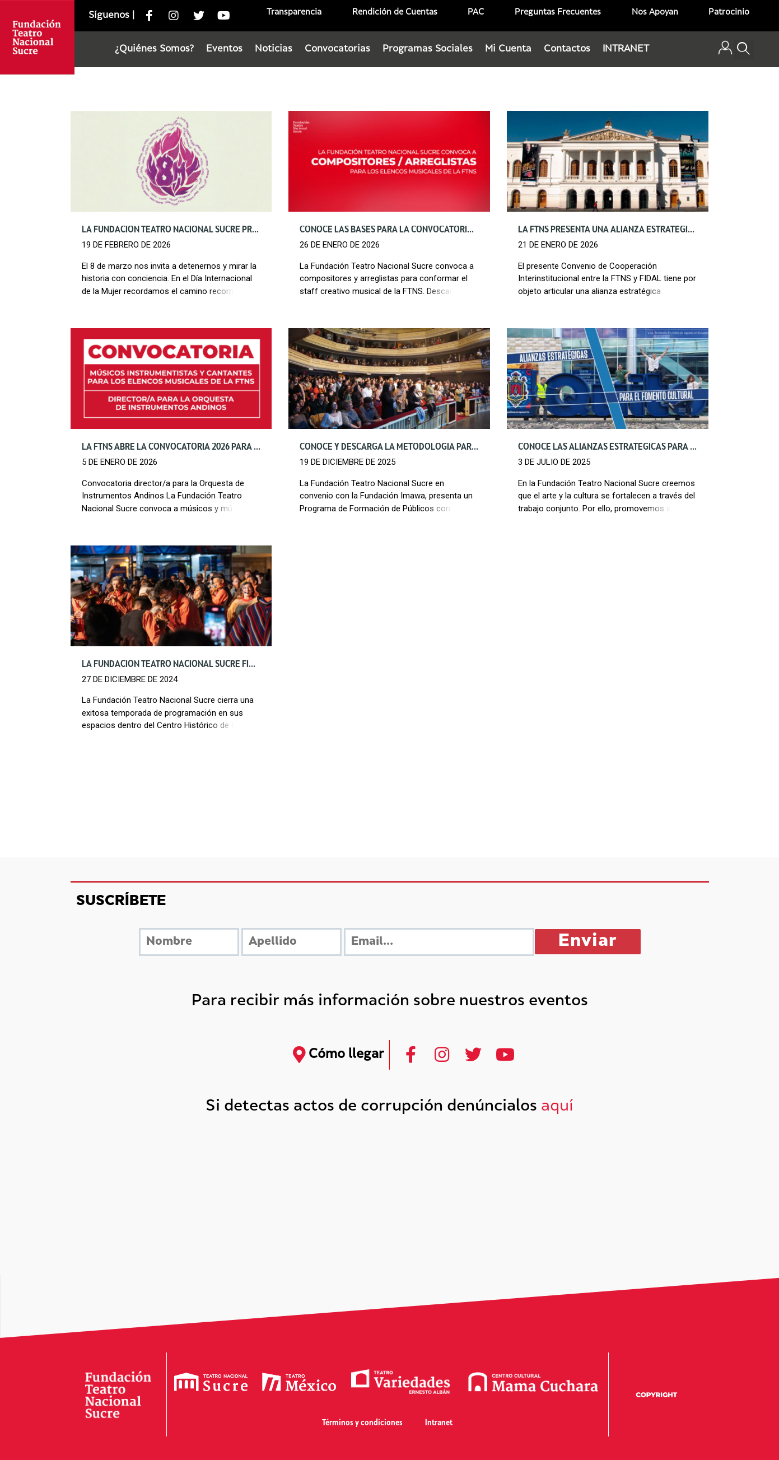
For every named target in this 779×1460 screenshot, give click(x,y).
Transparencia (294, 12)
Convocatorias (337, 49)
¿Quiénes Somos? (154, 49)
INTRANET (626, 49)
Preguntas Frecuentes (558, 12)
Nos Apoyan (655, 12)
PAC (476, 12)
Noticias (273, 49)
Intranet (439, 1423)
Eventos (224, 49)
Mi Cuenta (508, 49)
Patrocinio (728, 12)
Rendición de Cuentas (394, 12)
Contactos (567, 49)
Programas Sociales (427, 49)
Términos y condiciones (362, 1423)
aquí (557, 1106)
